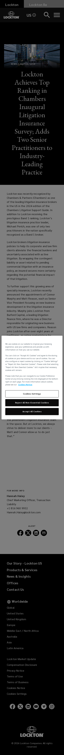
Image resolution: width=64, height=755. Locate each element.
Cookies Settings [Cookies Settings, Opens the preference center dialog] (32, 393)
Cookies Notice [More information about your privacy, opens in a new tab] (25, 384)
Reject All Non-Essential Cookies (32, 402)
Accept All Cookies (32, 411)
